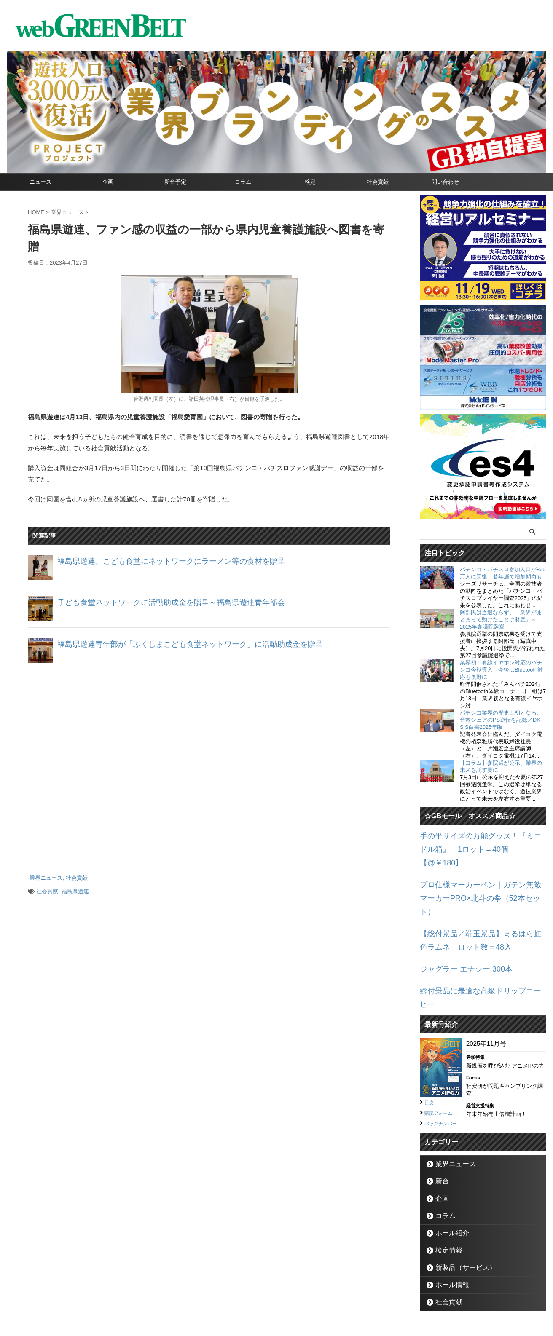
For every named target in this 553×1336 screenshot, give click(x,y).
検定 (310, 182)
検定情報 (445, 1202)
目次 (430, 1044)
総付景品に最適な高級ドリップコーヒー (477, 948)
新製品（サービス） (458, 1219)
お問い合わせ (266, 1296)
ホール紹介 (448, 1184)
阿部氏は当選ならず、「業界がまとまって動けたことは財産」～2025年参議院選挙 (501, 619)
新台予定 (175, 182)
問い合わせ (445, 182)
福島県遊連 (75, 888)
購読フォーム (442, 1055)
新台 (439, 1133)
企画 (107, 182)
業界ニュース (46, 877)
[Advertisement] (209, 768)
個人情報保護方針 (312, 1296)
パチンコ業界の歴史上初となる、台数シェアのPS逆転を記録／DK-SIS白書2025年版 (501, 719)
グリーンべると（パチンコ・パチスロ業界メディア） (276, 1317)
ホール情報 (448, 1236)
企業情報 (230, 1296)
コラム (243, 182)
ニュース (40, 182)
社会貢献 (378, 182)
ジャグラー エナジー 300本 (458, 928)
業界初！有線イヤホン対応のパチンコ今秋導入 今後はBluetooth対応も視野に (501, 669)
